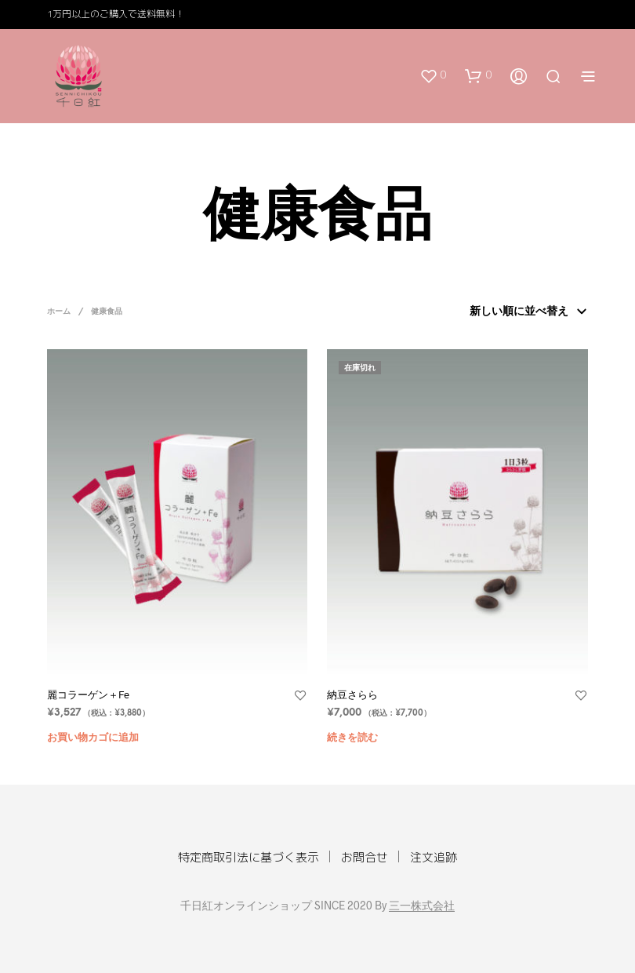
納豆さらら (352, 694)
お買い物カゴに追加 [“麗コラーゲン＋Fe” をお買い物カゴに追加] (93, 738)
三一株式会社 (422, 905)
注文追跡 (433, 857)
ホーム (59, 312)
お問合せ (364, 857)
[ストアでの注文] (525, 312)
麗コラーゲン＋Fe (88, 694)
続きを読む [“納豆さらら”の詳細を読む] (352, 738)
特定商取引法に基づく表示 (248, 857)
